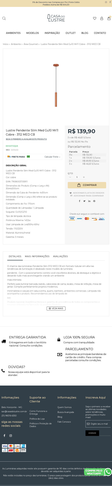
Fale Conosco (64, 409)
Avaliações (60, 243)
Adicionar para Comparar (89, 184)
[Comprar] (87, 172)
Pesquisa (3, 18)
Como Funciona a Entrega (38, 399)
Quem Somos (64, 394)
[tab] (15, 244)
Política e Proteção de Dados (41, 412)
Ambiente (16, 44)
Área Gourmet (31, 44)
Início (5, 44)
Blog (59, 404)
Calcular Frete (51, 144)
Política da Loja (37, 406)
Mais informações (37, 243)
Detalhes (15, 243)
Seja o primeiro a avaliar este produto (26, 126)
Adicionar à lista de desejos (88, 180)
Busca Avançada (65, 399)
